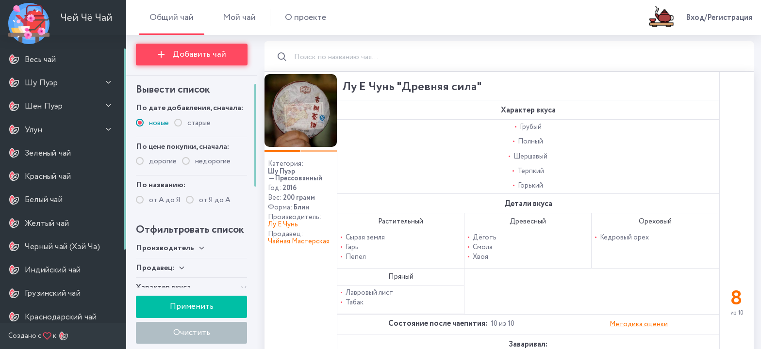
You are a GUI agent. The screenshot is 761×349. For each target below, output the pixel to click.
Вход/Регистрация (719, 18)
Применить (192, 306)
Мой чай (239, 17)
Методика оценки (639, 324)
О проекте (305, 17)
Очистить (191, 332)
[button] (282, 151)
